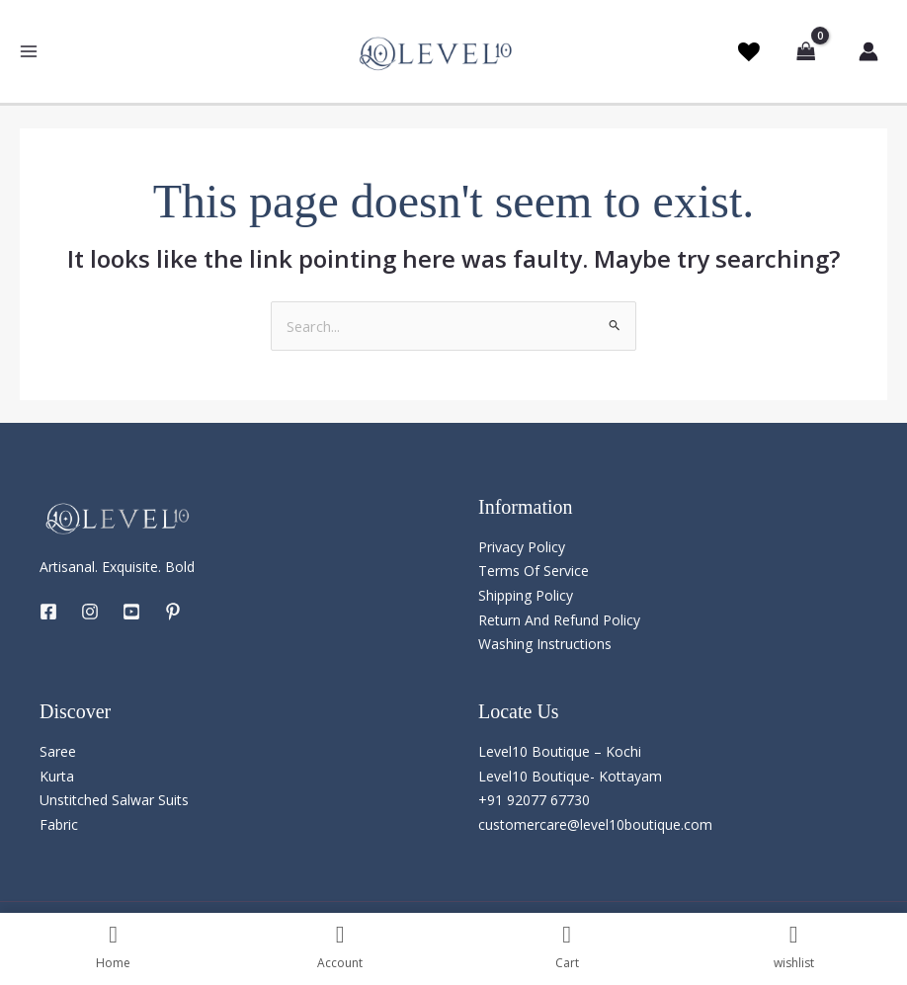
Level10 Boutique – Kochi (559, 752)
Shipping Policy (525, 596)
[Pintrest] (173, 612)
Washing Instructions (545, 644)
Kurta (57, 777)
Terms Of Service (533, 571)
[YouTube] (131, 612)
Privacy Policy (521, 546)
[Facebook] (48, 612)
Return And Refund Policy (559, 620)
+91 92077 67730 (534, 800)
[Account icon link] (865, 51)
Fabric (59, 825)
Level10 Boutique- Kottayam (570, 777)
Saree (58, 752)
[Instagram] (90, 612)
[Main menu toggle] (29, 52)
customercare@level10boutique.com (595, 825)
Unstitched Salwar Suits (114, 800)
